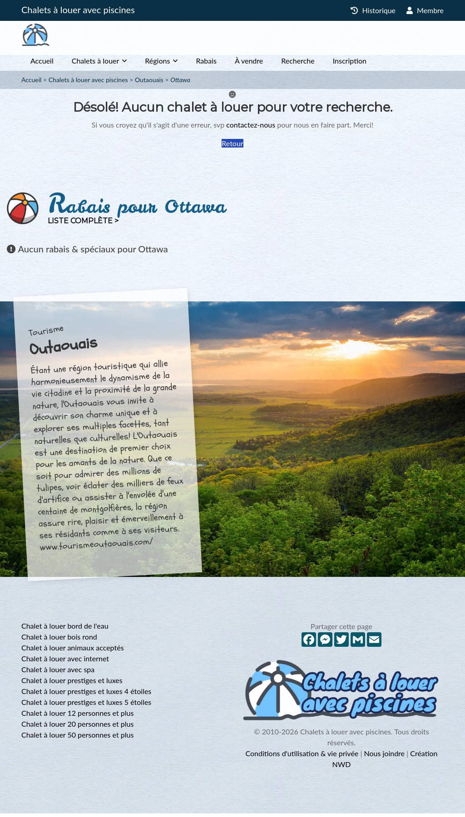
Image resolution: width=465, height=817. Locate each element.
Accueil (42, 64)
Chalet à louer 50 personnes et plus (77, 738)
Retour (232, 147)
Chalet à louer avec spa (57, 673)
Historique (373, 10)
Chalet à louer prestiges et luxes (72, 683)
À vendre (249, 64)
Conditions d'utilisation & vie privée (301, 757)
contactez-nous (250, 128)
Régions (157, 64)
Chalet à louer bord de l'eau (65, 629)
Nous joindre (384, 757)
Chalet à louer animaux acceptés (72, 651)
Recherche (297, 64)
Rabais (206, 64)
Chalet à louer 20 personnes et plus (77, 727)
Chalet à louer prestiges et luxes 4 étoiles (86, 694)
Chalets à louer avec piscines (78, 9)
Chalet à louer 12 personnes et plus (77, 716)
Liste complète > (83, 224)
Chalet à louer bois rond (59, 640)
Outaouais (149, 83)
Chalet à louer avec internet (65, 662)
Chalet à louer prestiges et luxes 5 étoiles (86, 705)
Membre (425, 10)
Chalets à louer (95, 64)
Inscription (349, 64)
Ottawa (180, 83)
